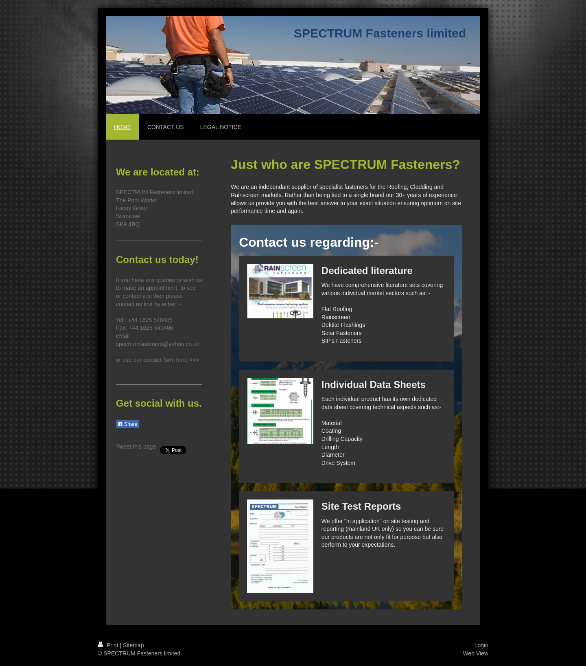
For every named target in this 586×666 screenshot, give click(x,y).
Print (109, 645)
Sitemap (133, 645)
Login (481, 645)
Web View (475, 653)
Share (127, 424)
